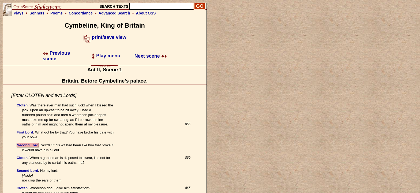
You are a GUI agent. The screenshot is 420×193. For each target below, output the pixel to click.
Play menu (106, 55)
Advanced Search (114, 13)
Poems (56, 13)
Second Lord (28, 145)
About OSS (146, 13)
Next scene (150, 56)
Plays (19, 13)
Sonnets (36, 13)
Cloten (22, 105)
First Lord (25, 132)
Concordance (80, 13)
